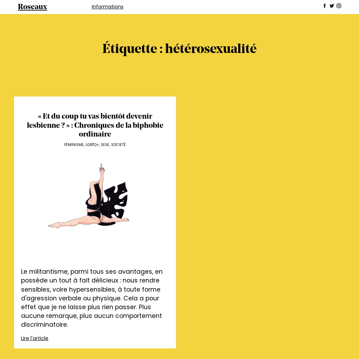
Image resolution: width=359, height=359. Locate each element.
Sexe (105, 144)
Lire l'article (34, 338)
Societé (118, 144)
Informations (107, 6)
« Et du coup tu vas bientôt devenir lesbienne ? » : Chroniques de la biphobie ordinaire (95, 125)
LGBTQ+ (92, 144)
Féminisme (74, 144)
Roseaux (32, 7)
